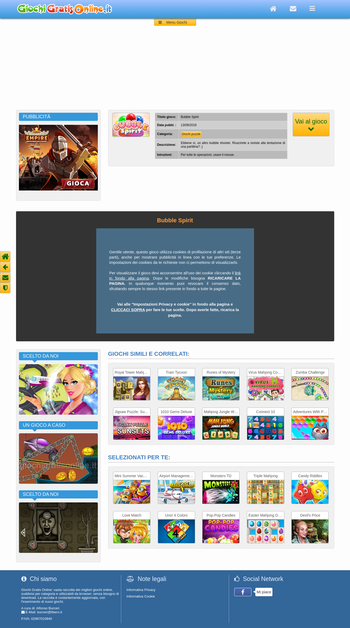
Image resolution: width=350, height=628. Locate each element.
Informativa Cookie (140, 596)
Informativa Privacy (141, 590)
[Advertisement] (175, 70)
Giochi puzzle (191, 134)
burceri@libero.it (49, 612)
